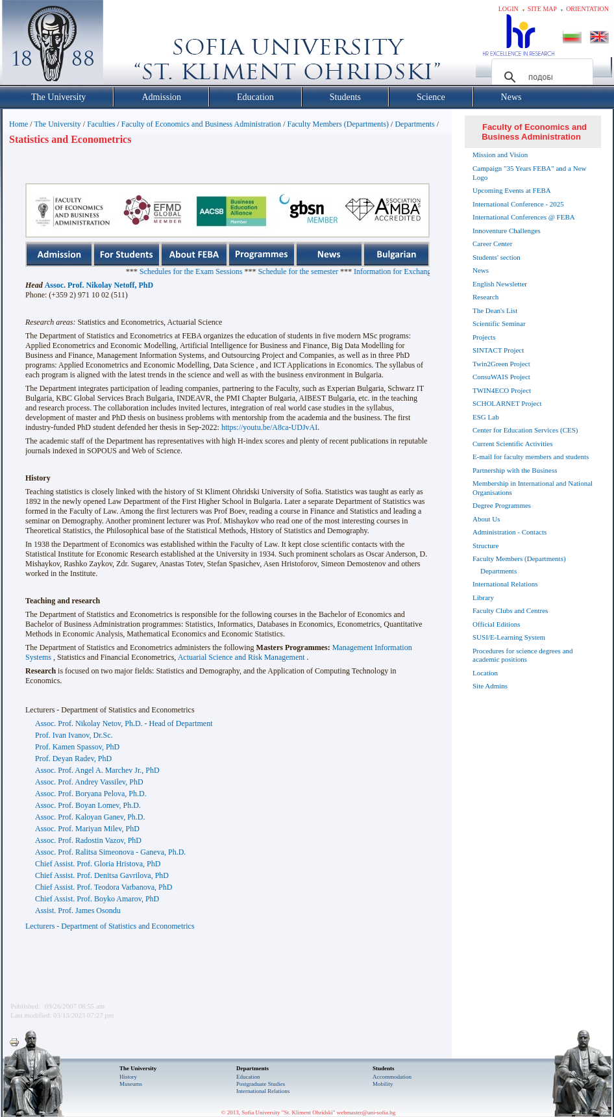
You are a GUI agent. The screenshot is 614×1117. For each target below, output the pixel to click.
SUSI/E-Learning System (509, 637)
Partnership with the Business (515, 470)
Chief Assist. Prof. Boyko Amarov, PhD (97, 898)
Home (18, 124)
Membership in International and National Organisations (533, 487)
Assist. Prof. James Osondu (78, 910)
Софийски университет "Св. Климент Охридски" (125, 45)
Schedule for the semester (334, 271)
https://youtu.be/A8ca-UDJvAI (269, 427)
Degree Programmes (502, 505)
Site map (542, 8)
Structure (485, 545)
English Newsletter (500, 284)
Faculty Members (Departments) (338, 124)
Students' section (497, 257)
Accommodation (392, 1076)
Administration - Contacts (509, 532)
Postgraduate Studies (260, 1084)
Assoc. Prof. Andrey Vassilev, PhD (89, 781)
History (128, 1076)
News (481, 270)
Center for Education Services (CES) (525, 430)
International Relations (505, 584)
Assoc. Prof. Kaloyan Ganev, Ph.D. (90, 817)
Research (485, 297)
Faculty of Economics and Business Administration (201, 124)
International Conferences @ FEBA (524, 217)
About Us (486, 519)
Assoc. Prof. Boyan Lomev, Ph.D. (88, 805)
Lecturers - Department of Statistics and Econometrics (110, 926)
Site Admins (490, 686)
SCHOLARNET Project (507, 403)
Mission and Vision (500, 154)
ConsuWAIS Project (501, 377)
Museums (130, 1084)
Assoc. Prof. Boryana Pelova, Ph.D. (91, 793)
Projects (484, 337)
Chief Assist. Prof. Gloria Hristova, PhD (97, 863)
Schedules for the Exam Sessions (226, 271)
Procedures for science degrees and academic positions (523, 655)
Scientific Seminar (499, 323)
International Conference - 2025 (518, 204)
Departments (414, 124)
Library (483, 597)
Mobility (383, 1084)
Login (508, 8)
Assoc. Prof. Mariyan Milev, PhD (87, 828)
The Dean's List (495, 310)
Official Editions (496, 624)
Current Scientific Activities (512, 443)
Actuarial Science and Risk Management (241, 657)
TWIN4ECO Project (502, 390)
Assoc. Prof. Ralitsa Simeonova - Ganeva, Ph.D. (110, 852)
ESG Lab (486, 417)
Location (485, 673)
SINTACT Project (498, 350)
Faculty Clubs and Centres (510, 610)
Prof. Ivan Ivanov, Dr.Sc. (74, 735)
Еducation (248, 1076)
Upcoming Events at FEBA (512, 190)
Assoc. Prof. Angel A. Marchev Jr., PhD (97, 770)
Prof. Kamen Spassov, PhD (77, 746)
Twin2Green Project (501, 364)
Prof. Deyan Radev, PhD (73, 758)
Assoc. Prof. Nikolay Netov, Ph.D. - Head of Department (124, 723)
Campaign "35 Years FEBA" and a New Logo (530, 172)
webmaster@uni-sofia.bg (366, 1112)
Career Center (492, 243)
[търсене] (540, 77)
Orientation (587, 8)
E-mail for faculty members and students (531, 456)
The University (57, 124)
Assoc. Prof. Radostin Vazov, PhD (88, 840)
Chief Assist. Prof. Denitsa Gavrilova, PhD (102, 875)
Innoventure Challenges (507, 230)
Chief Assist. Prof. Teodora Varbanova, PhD (103, 887)
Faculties (101, 124)
